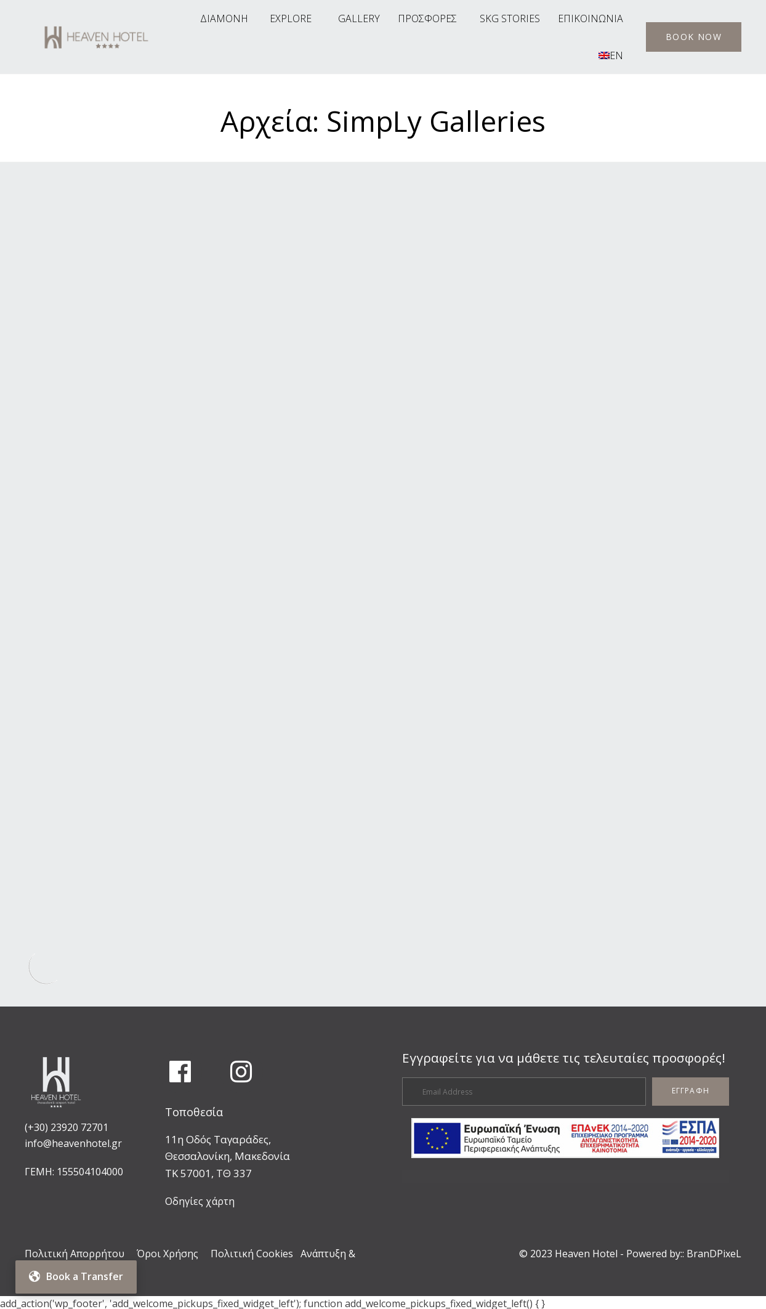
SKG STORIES (510, 18)
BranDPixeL (714, 1251)
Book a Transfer (76, 1276)
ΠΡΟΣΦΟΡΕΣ (427, 18)
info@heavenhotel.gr (73, 1140)
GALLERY (359, 18)
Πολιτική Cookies (252, 1251)
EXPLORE (291, 18)
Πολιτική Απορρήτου (74, 1251)
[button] (693, 37)
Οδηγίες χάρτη (200, 1198)
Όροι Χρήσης (167, 1251)
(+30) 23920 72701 (66, 1125)
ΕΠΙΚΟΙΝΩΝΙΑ (590, 18)
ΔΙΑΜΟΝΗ (224, 18)
